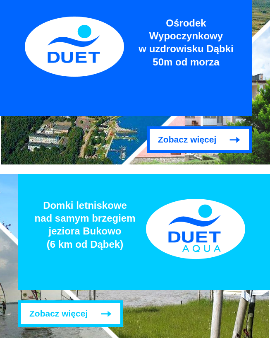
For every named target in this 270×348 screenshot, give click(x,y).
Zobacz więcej (187, 139)
